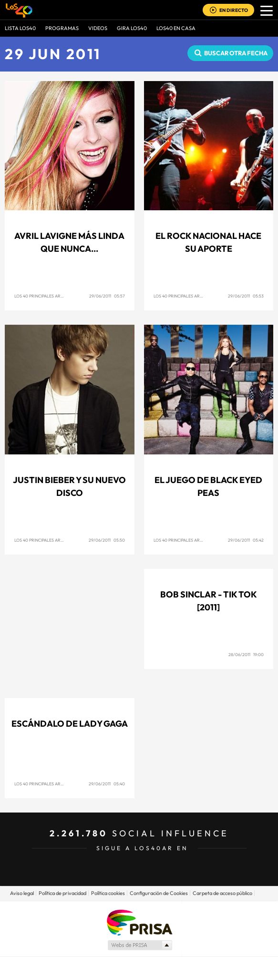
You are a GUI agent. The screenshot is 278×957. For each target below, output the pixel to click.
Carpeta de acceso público (222, 893)
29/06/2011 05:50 (107, 540)
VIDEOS (97, 28)
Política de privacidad (62, 893)
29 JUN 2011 (53, 54)
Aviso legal (22, 893)
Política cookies (108, 893)
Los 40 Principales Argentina (46, 295)
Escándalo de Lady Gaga (69, 723)
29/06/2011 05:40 (107, 783)
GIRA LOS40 (132, 28)
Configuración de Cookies (159, 893)
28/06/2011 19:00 (246, 654)
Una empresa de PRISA (139, 922)
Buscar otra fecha (236, 53)
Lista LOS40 (20, 28)
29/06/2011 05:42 (246, 540)
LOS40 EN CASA (176, 28)
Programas (62, 28)
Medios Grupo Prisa (139, 945)
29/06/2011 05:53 (246, 295)
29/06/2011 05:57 (107, 295)
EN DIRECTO (233, 10)
